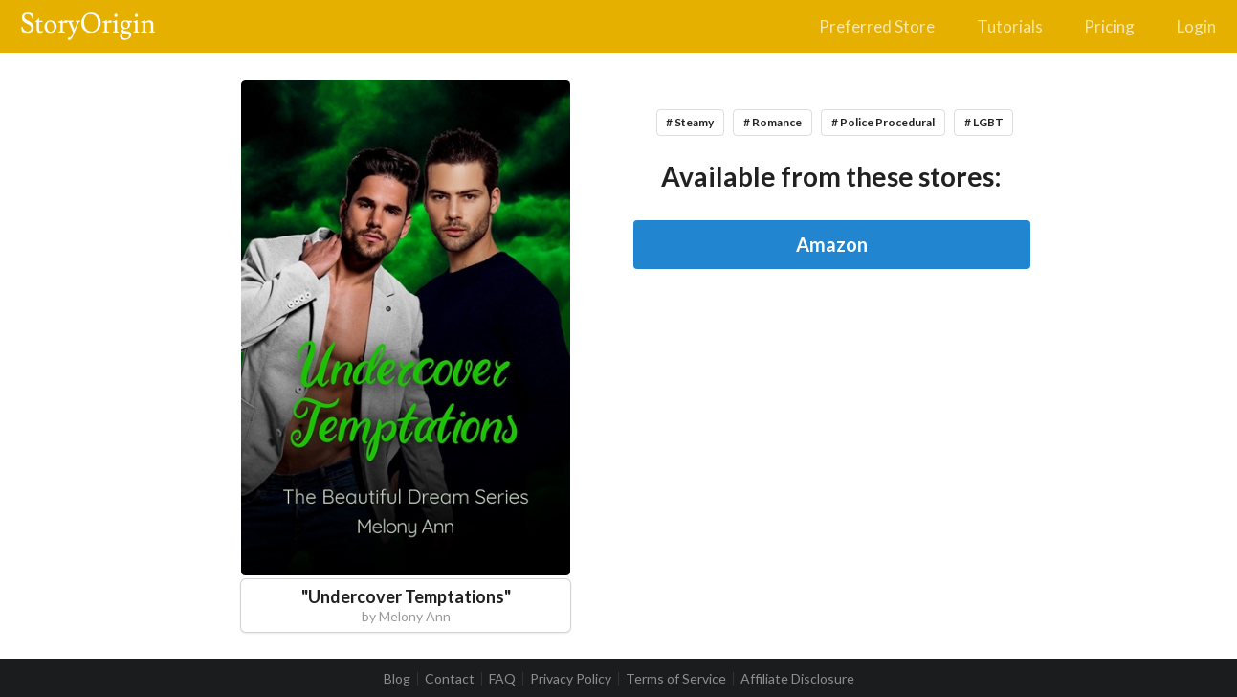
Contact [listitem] (450, 679)
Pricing (1109, 26)
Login (1196, 26)
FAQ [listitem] (502, 679)
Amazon (832, 244)
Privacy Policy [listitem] (570, 679)
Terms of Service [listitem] (676, 679)
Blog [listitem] (397, 679)
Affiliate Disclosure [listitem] (797, 679)
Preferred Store (877, 26)
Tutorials (1010, 26)
